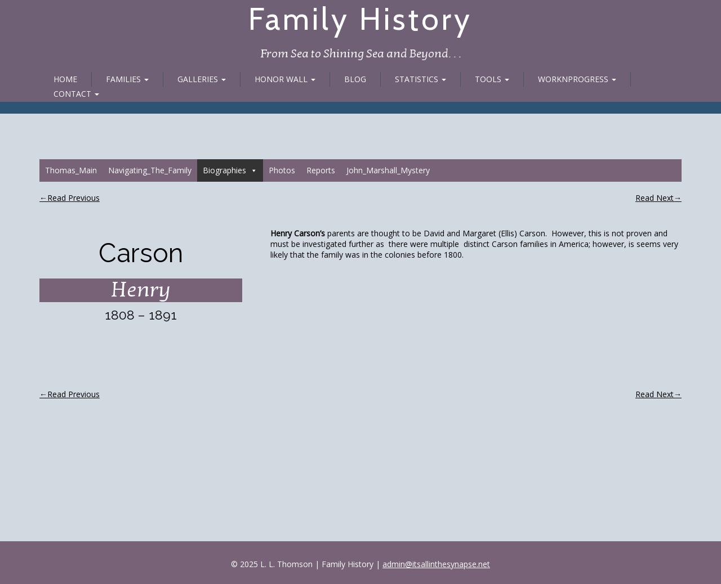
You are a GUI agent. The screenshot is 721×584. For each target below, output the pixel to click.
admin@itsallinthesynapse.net (436, 564)
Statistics (420, 79)
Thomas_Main (71, 170)
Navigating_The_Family (150, 170)
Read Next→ (658, 197)
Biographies (230, 170)
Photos (282, 170)
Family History (360, 19)
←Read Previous (69, 197)
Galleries (201, 79)
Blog (355, 79)
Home (65, 79)
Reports (320, 170)
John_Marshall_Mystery (388, 170)
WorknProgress (577, 79)
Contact (76, 93)
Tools (492, 79)
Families (127, 79)
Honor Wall (285, 79)
